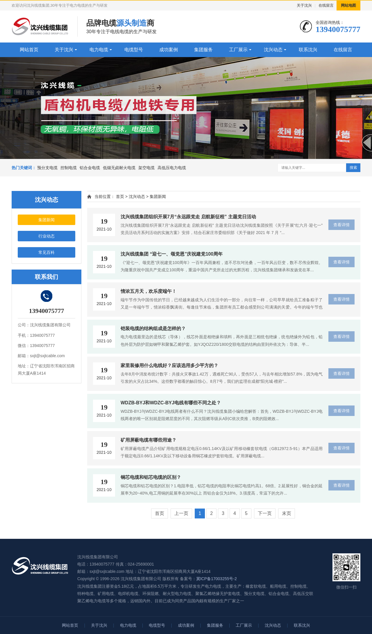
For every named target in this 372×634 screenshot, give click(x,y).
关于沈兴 (304, 5)
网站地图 (348, 5)
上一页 (181, 513)
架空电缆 (146, 167)
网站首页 (29, 49)
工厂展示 (238, 49)
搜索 (353, 167)
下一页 (265, 513)
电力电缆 (99, 49)
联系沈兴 (308, 49)
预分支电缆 (47, 167)
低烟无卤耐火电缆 (119, 167)
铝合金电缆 (90, 167)
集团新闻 (46, 219)
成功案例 (168, 49)
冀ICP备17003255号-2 (216, 578)
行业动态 (46, 236)
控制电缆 (68, 167)
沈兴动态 (273, 49)
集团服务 (203, 49)
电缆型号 (133, 49)
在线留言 (326, 5)
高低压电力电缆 (172, 167)
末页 (286, 513)
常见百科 (46, 252)
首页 (120, 196)
